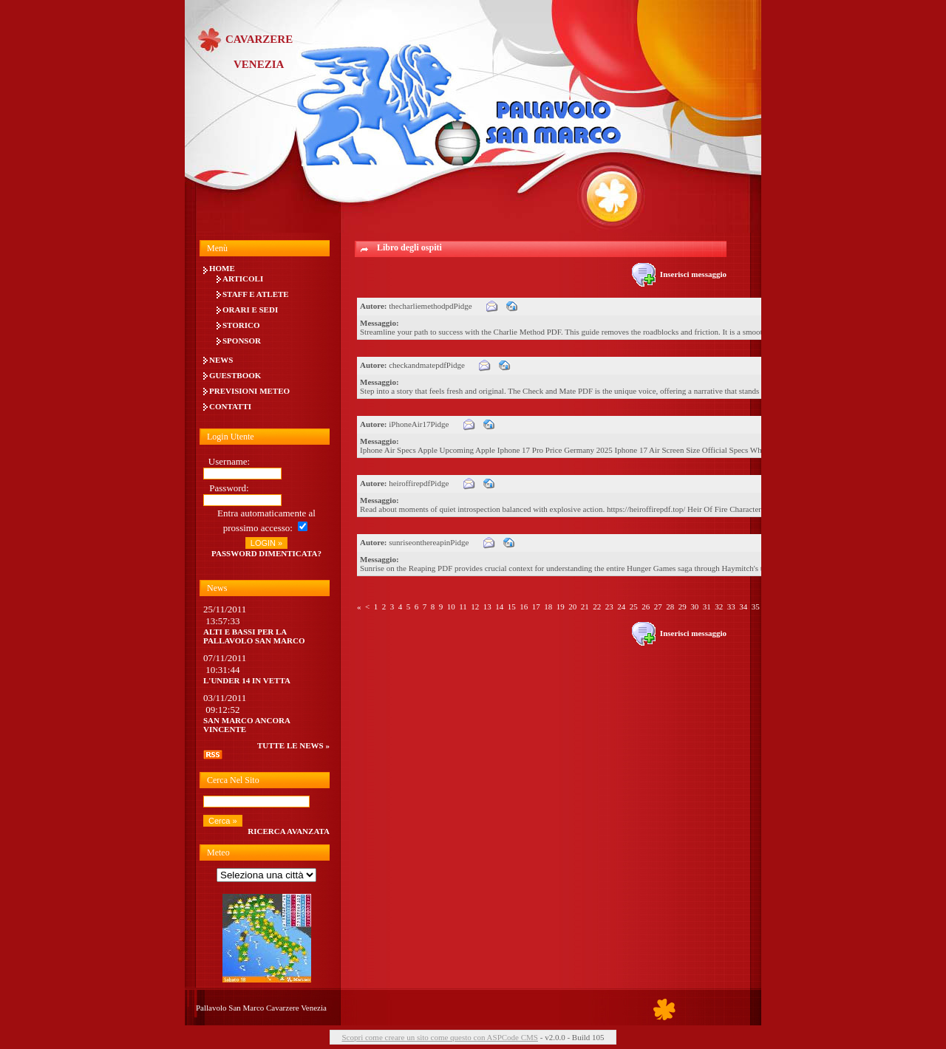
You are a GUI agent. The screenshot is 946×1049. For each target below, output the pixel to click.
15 (512, 606)
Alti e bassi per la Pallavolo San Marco (254, 636)
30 (694, 606)
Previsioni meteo (249, 390)
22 (597, 606)
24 (621, 606)
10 (451, 606)
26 (646, 606)
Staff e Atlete (255, 294)
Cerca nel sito (233, 780)
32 (719, 606)
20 (572, 606)
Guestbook (235, 375)
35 (756, 606)
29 (682, 606)
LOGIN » (266, 543)
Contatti (230, 406)
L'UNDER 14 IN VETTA (246, 680)
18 (548, 606)
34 (743, 606)
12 (475, 606)
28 (670, 606)
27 (658, 606)
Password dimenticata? (266, 553)
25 (634, 606)
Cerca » (222, 820)
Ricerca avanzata (289, 831)
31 (707, 606)
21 (585, 606)
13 (487, 606)
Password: (228, 487)
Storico (241, 325)
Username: (229, 461)
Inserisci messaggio (679, 274)
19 (561, 606)
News (221, 359)
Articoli (242, 278)
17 (536, 606)
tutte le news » (293, 745)
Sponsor (241, 340)
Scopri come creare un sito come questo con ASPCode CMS (439, 1037)
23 (609, 606)
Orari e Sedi (250, 309)
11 (463, 606)
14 (499, 606)
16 (524, 606)
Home (222, 268)
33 (731, 606)
